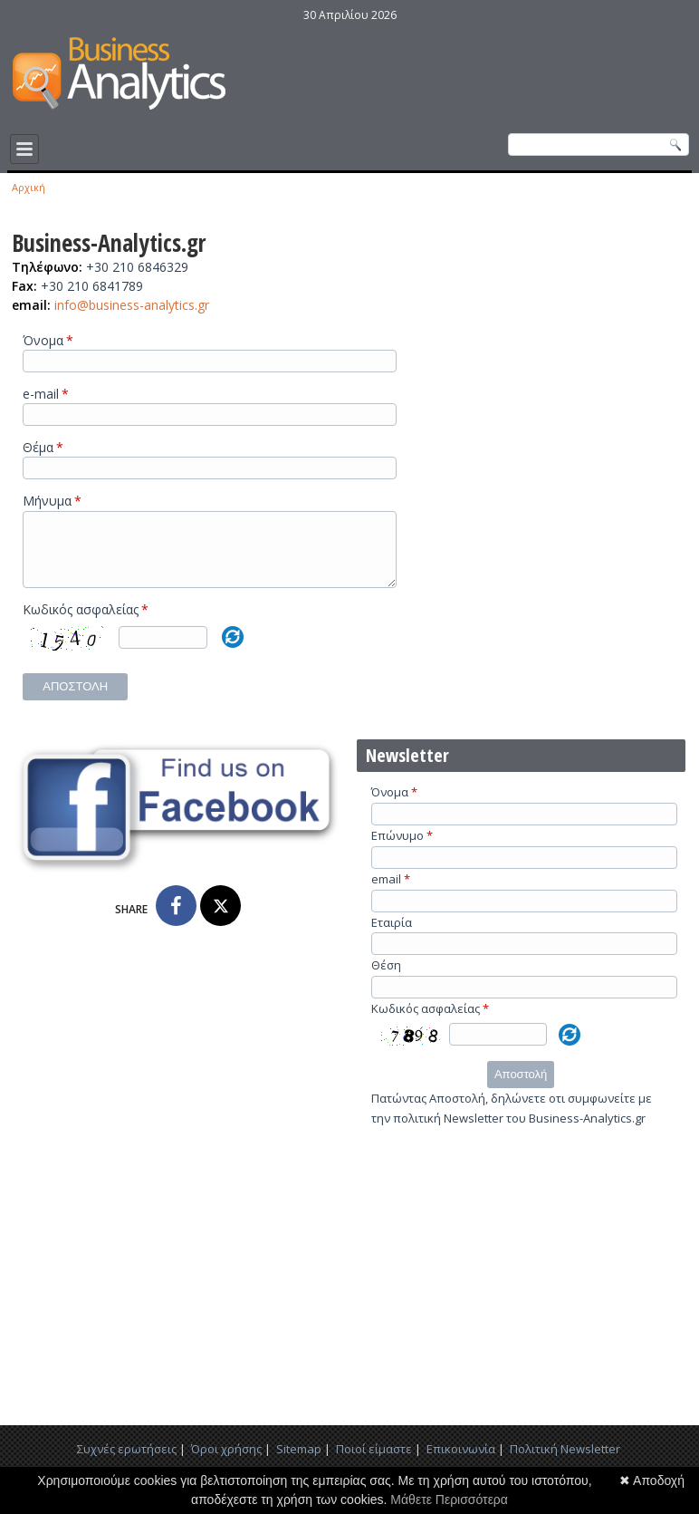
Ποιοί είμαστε (374, 1462)
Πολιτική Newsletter (565, 1462)
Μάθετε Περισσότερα (449, 1499)
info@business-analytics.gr (131, 304)
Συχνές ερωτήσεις (127, 1462)
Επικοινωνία (460, 1462)
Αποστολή (75, 700)
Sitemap (298, 1462)
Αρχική (28, 187)
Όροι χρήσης (226, 1462)
